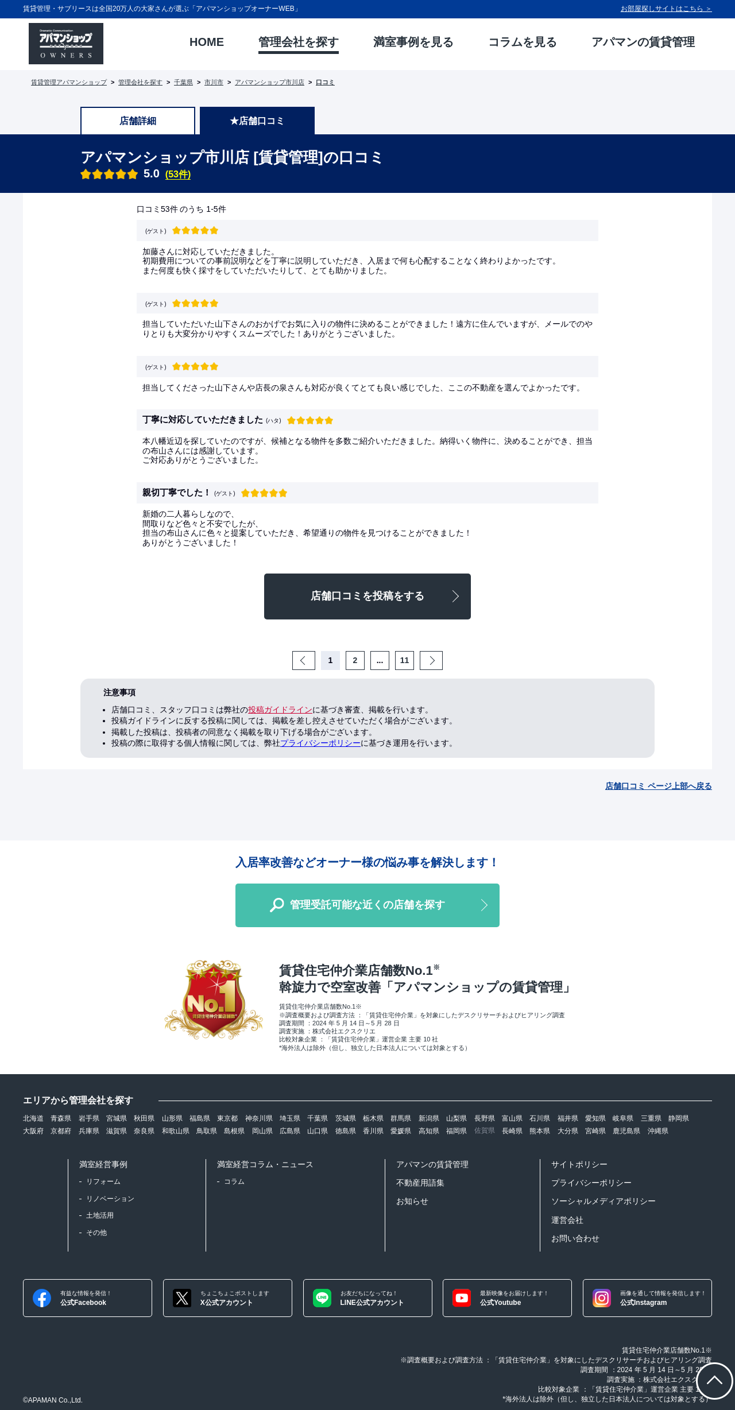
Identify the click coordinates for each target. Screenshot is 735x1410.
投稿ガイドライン (280, 709)
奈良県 (144, 1131)
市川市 (213, 82)
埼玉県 (290, 1118)
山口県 (317, 1131)
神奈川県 (259, 1118)
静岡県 (678, 1118)
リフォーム (103, 1181)
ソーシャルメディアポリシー (603, 1201)
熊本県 (539, 1131)
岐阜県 (623, 1118)
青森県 (61, 1118)
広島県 (290, 1131)
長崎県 (512, 1131)
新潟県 (429, 1118)
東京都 (227, 1118)
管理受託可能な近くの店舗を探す (367, 905)
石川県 (539, 1118)
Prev (313, 660)
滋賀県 (116, 1131)
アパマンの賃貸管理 (432, 1164)
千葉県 (183, 82)
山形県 (172, 1118)
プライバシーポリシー (320, 742)
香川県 (373, 1131)
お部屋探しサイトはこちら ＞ (666, 9)
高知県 (429, 1131)
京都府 (61, 1131)
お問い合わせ (575, 1238)
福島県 (199, 1118)
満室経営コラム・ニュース (265, 1164)
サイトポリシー (579, 1164)
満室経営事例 (103, 1164)
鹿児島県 (626, 1131)
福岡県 (456, 1131)
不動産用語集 (420, 1182)
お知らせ (412, 1201)
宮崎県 (595, 1131)
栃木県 (373, 1118)
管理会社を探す (140, 82)
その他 (96, 1233)
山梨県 (456, 1118)
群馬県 (400, 1118)
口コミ (325, 82)
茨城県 (345, 1118)
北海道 (33, 1118)
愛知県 (595, 1118)
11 (404, 660)
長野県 (484, 1118)
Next (441, 660)
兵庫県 (89, 1131)
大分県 (568, 1131)
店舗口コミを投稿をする (367, 596)
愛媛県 (400, 1131)
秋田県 (144, 1118)
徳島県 (345, 1131)
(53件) (178, 174)
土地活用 (100, 1215)
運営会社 (567, 1220)
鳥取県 (206, 1131)
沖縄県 (658, 1131)
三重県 (651, 1118)
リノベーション (110, 1199)
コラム (234, 1181)
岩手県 (89, 1118)
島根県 (234, 1131)
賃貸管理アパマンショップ (69, 82)
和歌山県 (175, 1131)
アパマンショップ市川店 (269, 82)
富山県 (512, 1118)
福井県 (568, 1118)
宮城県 (116, 1118)
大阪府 (33, 1131)
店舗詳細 (137, 121)
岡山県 (262, 1131)
